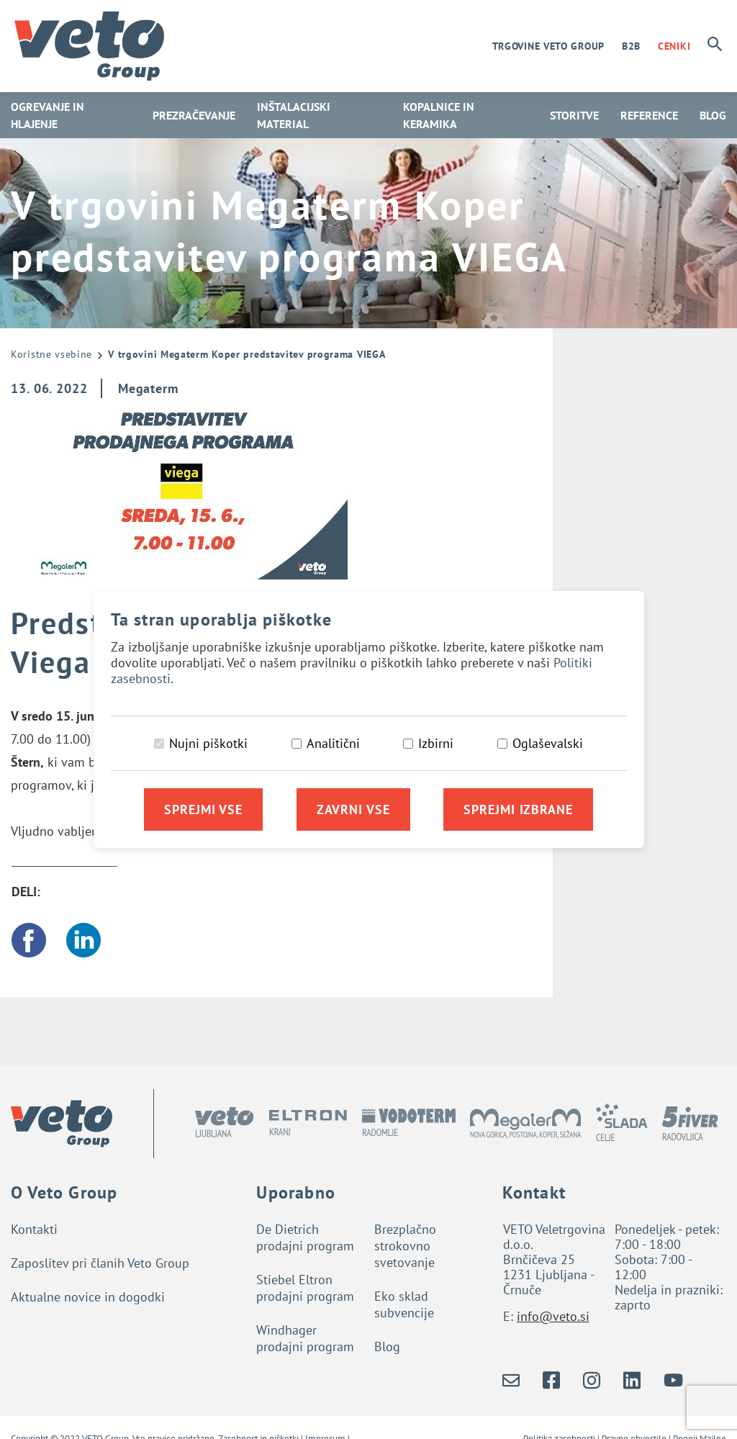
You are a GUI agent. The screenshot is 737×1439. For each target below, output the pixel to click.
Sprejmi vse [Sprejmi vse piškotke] (203, 809)
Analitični (333, 743)
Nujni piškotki (208, 743)
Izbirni (435, 743)
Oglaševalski (547, 743)
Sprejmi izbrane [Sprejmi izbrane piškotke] (518, 809)
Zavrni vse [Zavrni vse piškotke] (353, 809)
